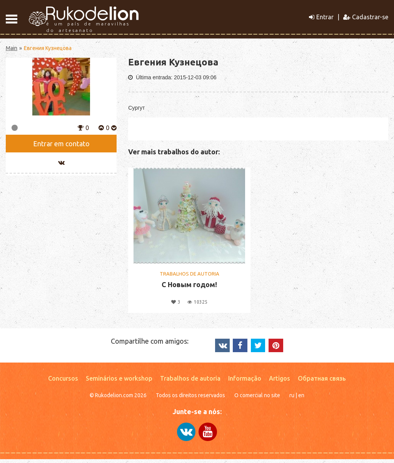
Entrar (321, 16)
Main (11, 48)
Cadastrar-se (365, 16)
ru (291, 395)
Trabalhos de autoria (190, 378)
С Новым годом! (189, 284)
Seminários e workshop (119, 378)
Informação (244, 378)
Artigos (279, 378)
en (301, 395)
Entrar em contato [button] (61, 143)
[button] (80, 127)
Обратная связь (322, 378)
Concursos (63, 378)
